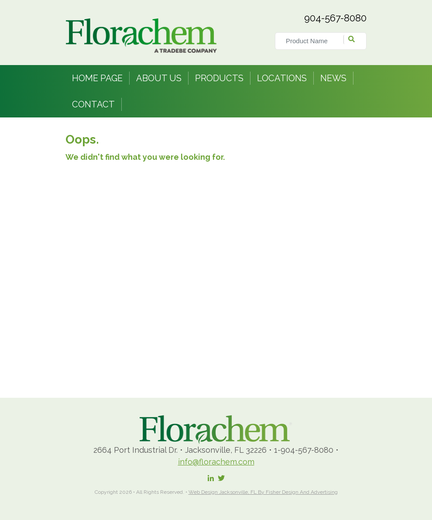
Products (219, 78)
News (333, 78)
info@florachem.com (216, 461)
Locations (282, 78)
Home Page (97, 78)
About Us (159, 78)
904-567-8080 (335, 18)
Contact (93, 104)
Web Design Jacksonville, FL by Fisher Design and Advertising (263, 492)
